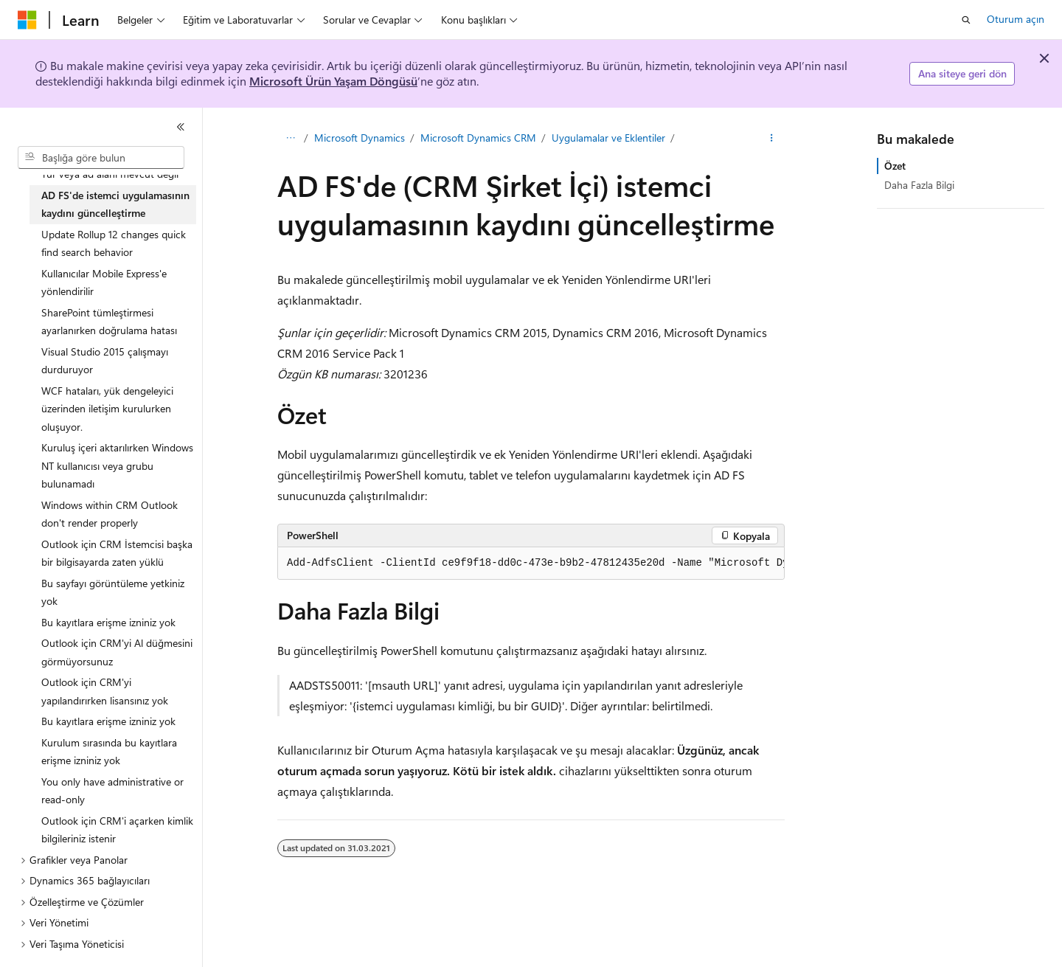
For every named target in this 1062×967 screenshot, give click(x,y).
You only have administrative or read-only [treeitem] (112, 790)
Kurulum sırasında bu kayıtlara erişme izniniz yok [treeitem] (109, 751)
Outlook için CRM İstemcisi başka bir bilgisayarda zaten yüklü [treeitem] (116, 553)
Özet (895, 166)
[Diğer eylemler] (772, 138)
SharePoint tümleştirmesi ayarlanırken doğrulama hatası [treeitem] (109, 321)
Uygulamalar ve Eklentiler (608, 138)
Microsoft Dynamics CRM (478, 138)
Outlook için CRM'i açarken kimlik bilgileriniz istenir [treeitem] (117, 830)
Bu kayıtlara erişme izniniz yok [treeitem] (108, 622)
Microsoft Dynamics (359, 138)
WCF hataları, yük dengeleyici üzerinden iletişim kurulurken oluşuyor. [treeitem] (107, 409)
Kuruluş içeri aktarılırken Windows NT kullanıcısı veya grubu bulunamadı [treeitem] (117, 465)
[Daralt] (180, 127)
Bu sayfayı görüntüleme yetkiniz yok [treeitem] (112, 592)
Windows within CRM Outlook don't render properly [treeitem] (109, 514)
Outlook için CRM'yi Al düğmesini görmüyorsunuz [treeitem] (116, 652)
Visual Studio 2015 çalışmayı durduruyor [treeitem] (104, 360)
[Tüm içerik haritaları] (290, 138)
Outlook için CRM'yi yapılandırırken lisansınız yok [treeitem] (104, 691)
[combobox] (101, 158)
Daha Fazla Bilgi (919, 185)
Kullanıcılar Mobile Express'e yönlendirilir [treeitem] (104, 282)
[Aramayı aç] (966, 20)
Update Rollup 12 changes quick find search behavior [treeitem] (113, 243)
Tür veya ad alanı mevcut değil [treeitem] (109, 174)
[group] (531, 563)
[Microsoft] (27, 20)
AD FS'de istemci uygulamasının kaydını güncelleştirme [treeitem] (115, 204)
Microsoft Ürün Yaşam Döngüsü (333, 81)
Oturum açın (1015, 19)
